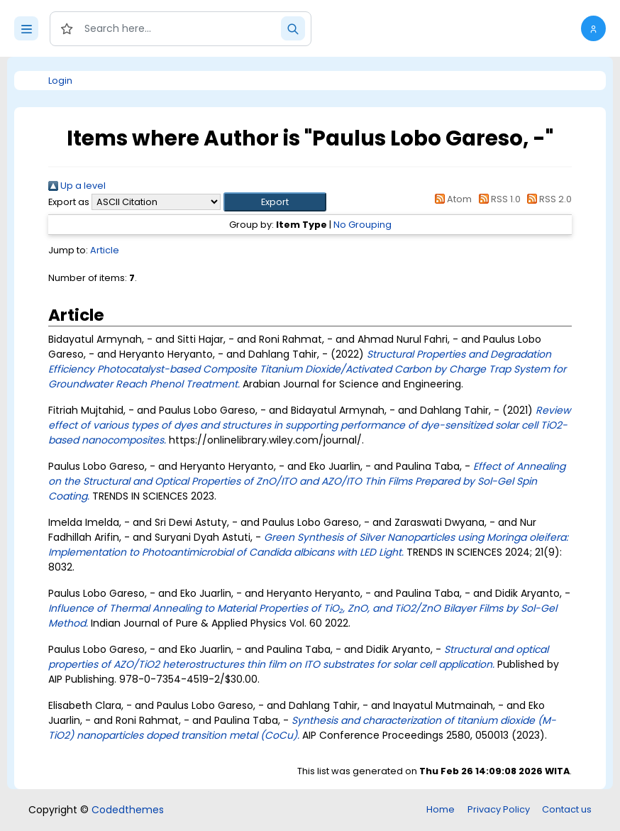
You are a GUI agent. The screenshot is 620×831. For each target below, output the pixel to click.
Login (60, 81)
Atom (451, 199)
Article (104, 250)
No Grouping (362, 225)
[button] (593, 28)
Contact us (567, 809)
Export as (68, 202)
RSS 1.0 (497, 199)
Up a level (77, 186)
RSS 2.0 (547, 199)
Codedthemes (128, 810)
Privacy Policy (498, 809)
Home (440, 809)
